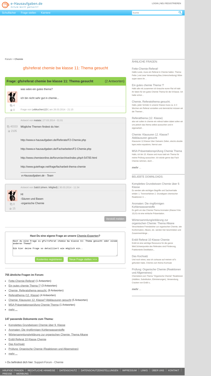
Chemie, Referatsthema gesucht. (28, 290)
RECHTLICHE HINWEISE (41, 370)
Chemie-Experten (88, 235)
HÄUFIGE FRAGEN (13, 370)
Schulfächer (9, 12)
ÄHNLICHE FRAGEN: (145, 61)
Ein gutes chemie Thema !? (25, 285)
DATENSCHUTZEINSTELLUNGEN (99, 370)
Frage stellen (28, 12)
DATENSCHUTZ (68, 370)
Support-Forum (43, 362)
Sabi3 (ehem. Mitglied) (46, 187)
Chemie (58, 362)
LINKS (144, 370)
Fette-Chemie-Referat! (22, 281)
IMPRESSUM (129, 370)
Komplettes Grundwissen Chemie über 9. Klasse (37, 325)
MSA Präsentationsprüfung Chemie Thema (34, 304)
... (136, 167)
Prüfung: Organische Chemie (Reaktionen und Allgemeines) (43, 349)
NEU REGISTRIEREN (170, 3)
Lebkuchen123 (39, 109)
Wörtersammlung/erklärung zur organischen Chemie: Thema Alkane (48, 334)
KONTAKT (173, 370)
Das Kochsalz (17, 344)
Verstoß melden (115, 218)
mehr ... (13, 309)
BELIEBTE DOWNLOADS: (147, 176)
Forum (8, 59)
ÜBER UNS (158, 370)
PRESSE (7, 373)
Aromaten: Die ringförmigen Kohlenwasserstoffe (36, 329)
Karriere (45, 12)
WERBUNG (22, 373)
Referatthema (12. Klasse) (24, 295)
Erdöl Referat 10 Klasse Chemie (27, 339)
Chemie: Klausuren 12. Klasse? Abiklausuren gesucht (40, 300)
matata (37, 120)
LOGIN (155, 3)
